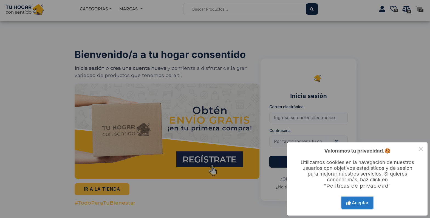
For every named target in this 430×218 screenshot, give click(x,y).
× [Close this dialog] (421, 149)
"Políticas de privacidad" (357, 186)
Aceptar (357, 202)
